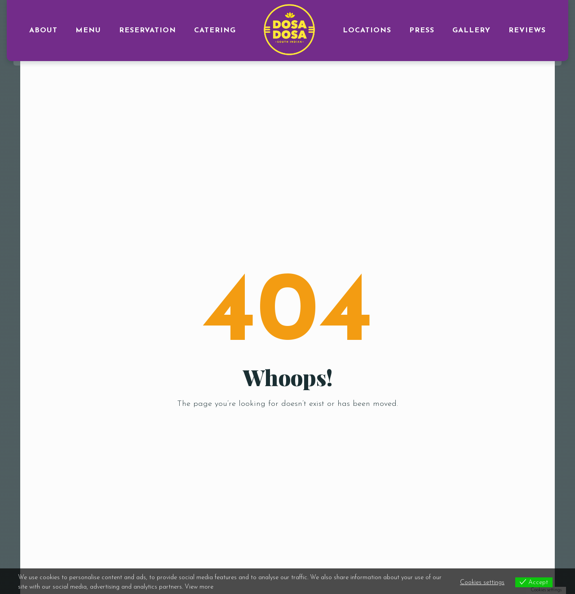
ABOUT (43, 30)
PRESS (421, 30)
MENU (88, 30)
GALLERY (471, 30)
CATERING (215, 30)
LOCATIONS (367, 30)
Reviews (527, 30)
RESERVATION (147, 30)
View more (199, 587)
